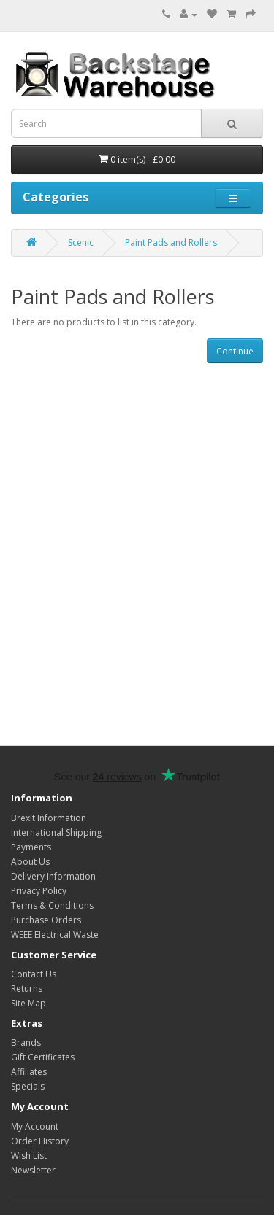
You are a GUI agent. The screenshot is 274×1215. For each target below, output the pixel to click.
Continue (235, 351)
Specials (28, 1086)
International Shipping (56, 832)
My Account (34, 1126)
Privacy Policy (38, 891)
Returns (26, 988)
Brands (26, 1042)
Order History (40, 1141)
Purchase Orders (46, 920)
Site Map (28, 1003)
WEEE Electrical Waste (55, 934)
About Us (30, 861)
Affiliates (29, 1071)
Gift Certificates (43, 1057)
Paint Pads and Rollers (171, 242)
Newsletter (33, 1170)
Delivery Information (53, 876)
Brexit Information (48, 818)
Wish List (29, 1155)
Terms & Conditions (52, 905)
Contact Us (33, 974)
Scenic (81, 242)
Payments (31, 847)
